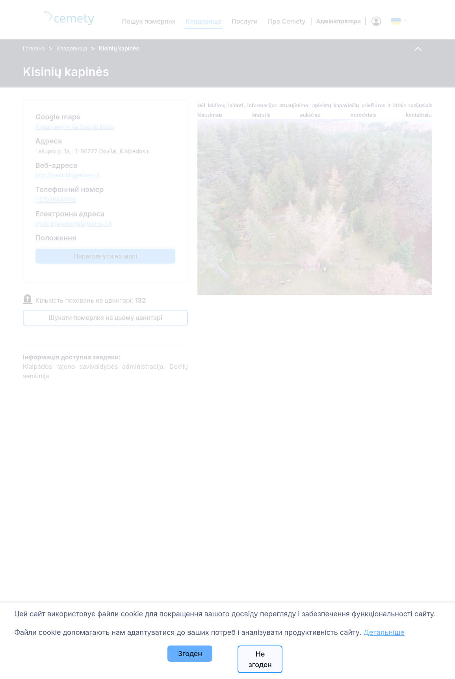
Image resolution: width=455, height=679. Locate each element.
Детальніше (383, 632)
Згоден (190, 653)
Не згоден (260, 659)
